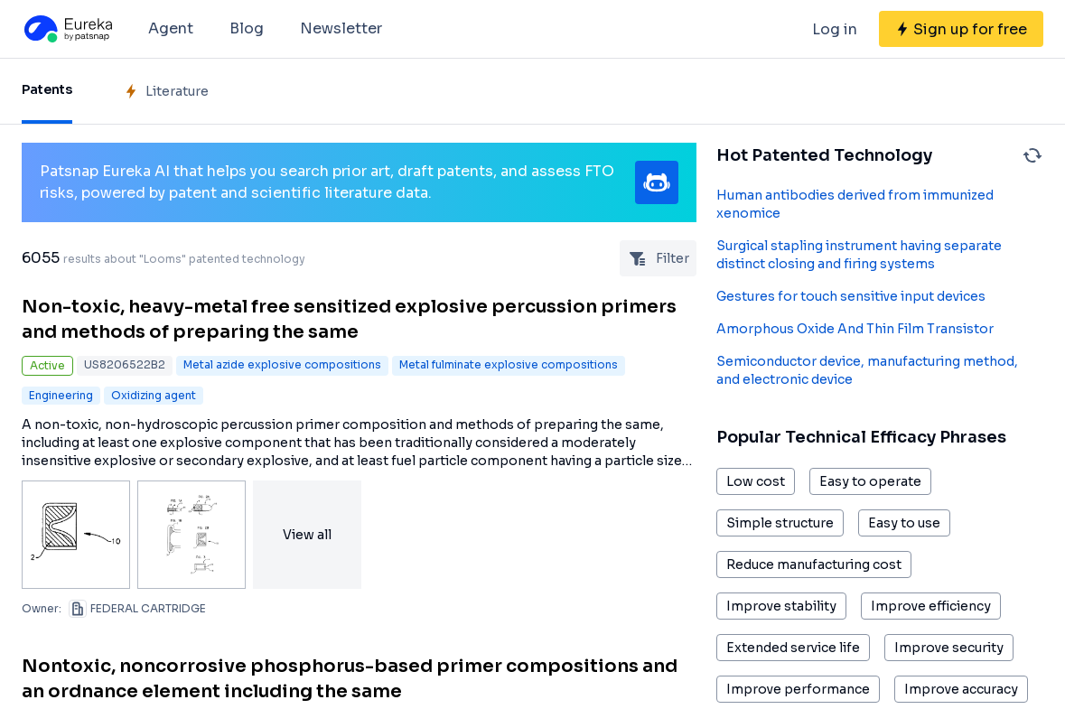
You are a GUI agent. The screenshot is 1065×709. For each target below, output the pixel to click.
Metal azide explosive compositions (282, 364)
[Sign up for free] (961, 29)
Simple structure (780, 523)
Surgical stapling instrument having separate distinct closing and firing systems (859, 255)
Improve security (949, 647)
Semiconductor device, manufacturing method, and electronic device (867, 370)
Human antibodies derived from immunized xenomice (855, 204)
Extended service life (793, 647)
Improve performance (798, 689)
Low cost (755, 481)
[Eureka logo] (67, 28)
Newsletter (341, 28)
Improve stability (781, 606)
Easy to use (904, 523)
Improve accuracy (961, 689)
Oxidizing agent (153, 395)
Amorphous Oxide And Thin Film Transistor (855, 329)
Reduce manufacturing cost (814, 564)
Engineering (61, 395)
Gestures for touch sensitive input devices (851, 296)
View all (307, 535)
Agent (170, 28)
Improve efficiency (931, 606)
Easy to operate (870, 481)
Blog (246, 28)
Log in (834, 29)
